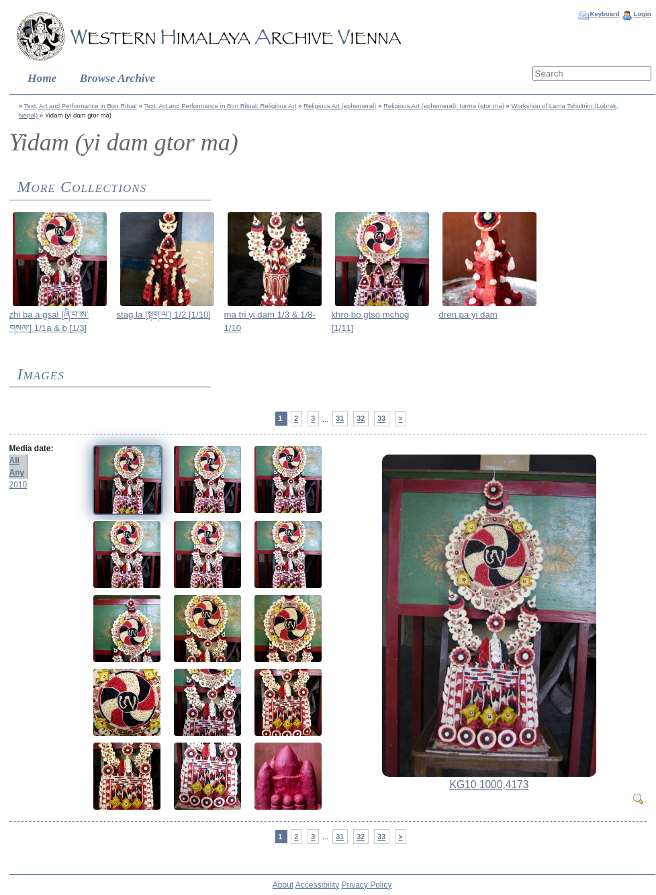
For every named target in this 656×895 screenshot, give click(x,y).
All (14, 460)
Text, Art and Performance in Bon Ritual (80, 105)
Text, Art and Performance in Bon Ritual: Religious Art (220, 105)
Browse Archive (117, 78)
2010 (18, 484)
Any (17, 472)
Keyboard (604, 13)
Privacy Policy (367, 885)
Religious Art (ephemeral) (339, 105)
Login (642, 13)
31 (340, 419)
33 (381, 419)
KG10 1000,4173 (489, 784)
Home (42, 78)
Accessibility (317, 885)
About (283, 885)
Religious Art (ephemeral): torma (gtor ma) (443, 105)
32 (361, 419)
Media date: (31, 448)
